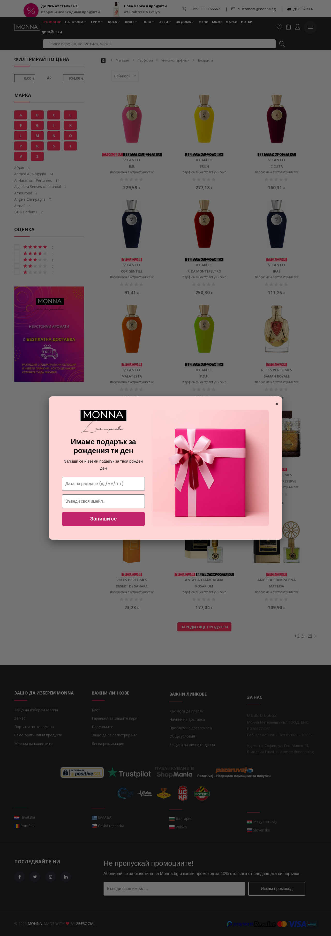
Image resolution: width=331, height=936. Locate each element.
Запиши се (103, 518)
